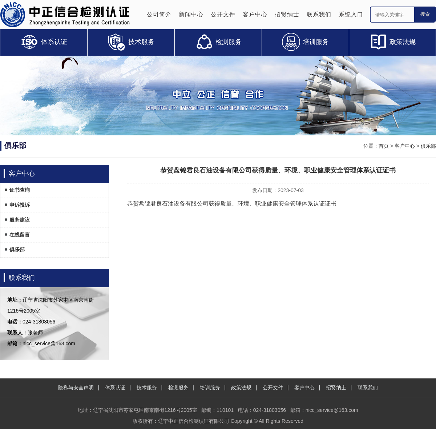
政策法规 (241, 387)
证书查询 (19, 190)
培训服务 (210, 387)
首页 (384, 146)
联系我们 (319, 14)
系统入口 (351, 14)
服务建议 (19, 220)
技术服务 (147, 387)
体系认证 (115, 387)
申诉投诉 (19, 205)
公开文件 (223, 14)
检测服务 (178, 387)
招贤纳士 (287, 14)
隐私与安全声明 (76, 387)
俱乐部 (428, 146)
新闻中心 (191, 14)
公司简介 (159, 14)
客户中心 (255, 14)
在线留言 (19, 235)
